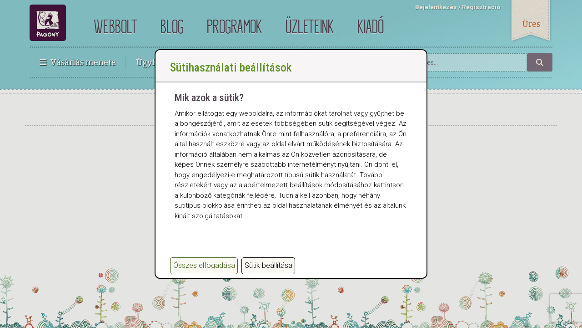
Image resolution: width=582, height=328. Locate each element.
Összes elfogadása (204, 265)
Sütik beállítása (268, 265)
